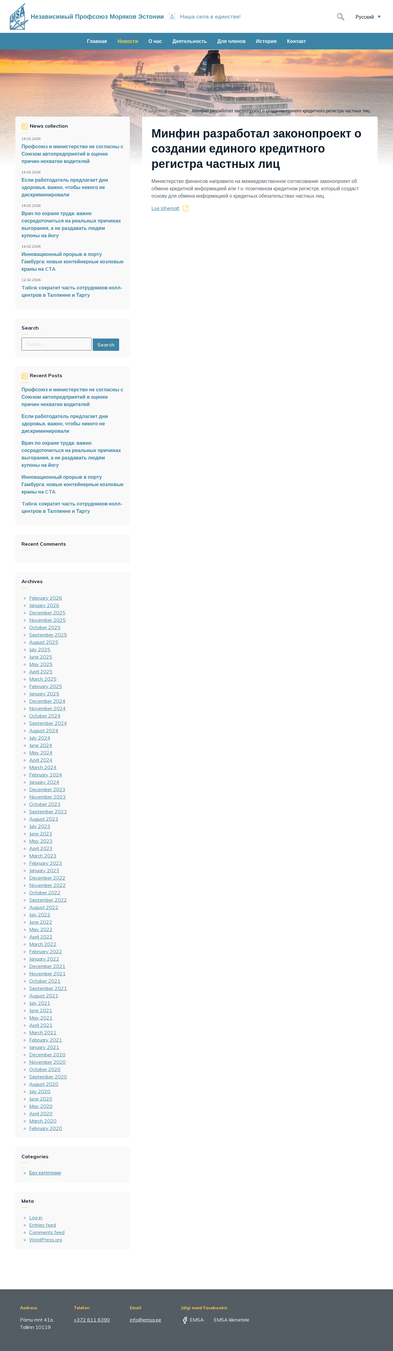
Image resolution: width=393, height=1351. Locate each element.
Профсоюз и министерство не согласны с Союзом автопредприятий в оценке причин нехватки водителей (72, 153)
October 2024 (44, 716)
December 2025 (47, 613)
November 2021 (47, 973)
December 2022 (47, 878)
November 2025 (47, 620)
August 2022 (43, 907)
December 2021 (47, 966)
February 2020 (45, 1128)
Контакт (296, 41)
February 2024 (45, 775)
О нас (155, 41)
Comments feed (46, 1232)
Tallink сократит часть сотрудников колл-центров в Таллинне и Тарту (72, 291)
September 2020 (48, 1077)
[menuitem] (368, 16)
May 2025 (41, 664)
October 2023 (44, 804)
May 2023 (41, 841)
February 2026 (45, 598)
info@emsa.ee (145, 1320)
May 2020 (41, 1106)
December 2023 (47, 789)
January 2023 (44, 870)
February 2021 (45, 1040)
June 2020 (40, 1099)
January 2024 (44, 782)
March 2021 (42, 1032)
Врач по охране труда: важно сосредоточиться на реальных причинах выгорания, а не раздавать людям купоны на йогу (71, 224)
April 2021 (41, 1025)
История (266, 41)
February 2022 (45, 951)
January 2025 (44, 694)
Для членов (231, 41)
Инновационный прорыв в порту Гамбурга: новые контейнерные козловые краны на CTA (72, 261)
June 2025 (40, 657)
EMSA (192, 1320)
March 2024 (42, 767)
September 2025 (48, 635)
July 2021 (39, 1003)
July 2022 (39, 915)
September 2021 (48, 988)
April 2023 (41, 848)
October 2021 (44, 981)
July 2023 (39, 826)
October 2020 (44, 1069)
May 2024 (41, 752)
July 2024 (39, 738)
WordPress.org (45, 1240)
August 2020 (43, 1084)
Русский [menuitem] (365, 17)
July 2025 (39, 649)
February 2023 (45, 863)
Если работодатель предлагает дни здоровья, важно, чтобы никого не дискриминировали (64, 187)
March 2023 (42, 856)
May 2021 (41, 1018)
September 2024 (48, 723)
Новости (127, 41)
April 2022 (41, 937)
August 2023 (43, 819)
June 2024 (40, 745)
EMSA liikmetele (227, 1320)
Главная (97, 41)
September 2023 (48, 811)
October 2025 (44, 627)
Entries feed (42, 1225)
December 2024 (47, 701)
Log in (35, 1217)
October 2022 (44, 892)
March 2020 (42, 1121)
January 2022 (44, 959)
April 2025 (41, 671)
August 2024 (43, 730)
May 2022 (41, 929)
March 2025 (42, 679)
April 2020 (41, 1113)
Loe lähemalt (165, 208)
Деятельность (189, 41)
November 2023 (47, 797)
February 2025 (45, 686)
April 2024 (41, 760)
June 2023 (40, 833)
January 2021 (44, 1047)
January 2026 (44, 605)
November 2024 (47, 708)
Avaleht (159, 111)
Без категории (45, 1173)
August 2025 (43, 642)
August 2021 (43, 996)
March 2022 (42, 944)
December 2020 (47, 1054)
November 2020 (47, 1062)
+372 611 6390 (92, 1320)
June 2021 (40, 1010)
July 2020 (39, 1091)
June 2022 (40, 922)
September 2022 (48, 900)
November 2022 (47, 885)
